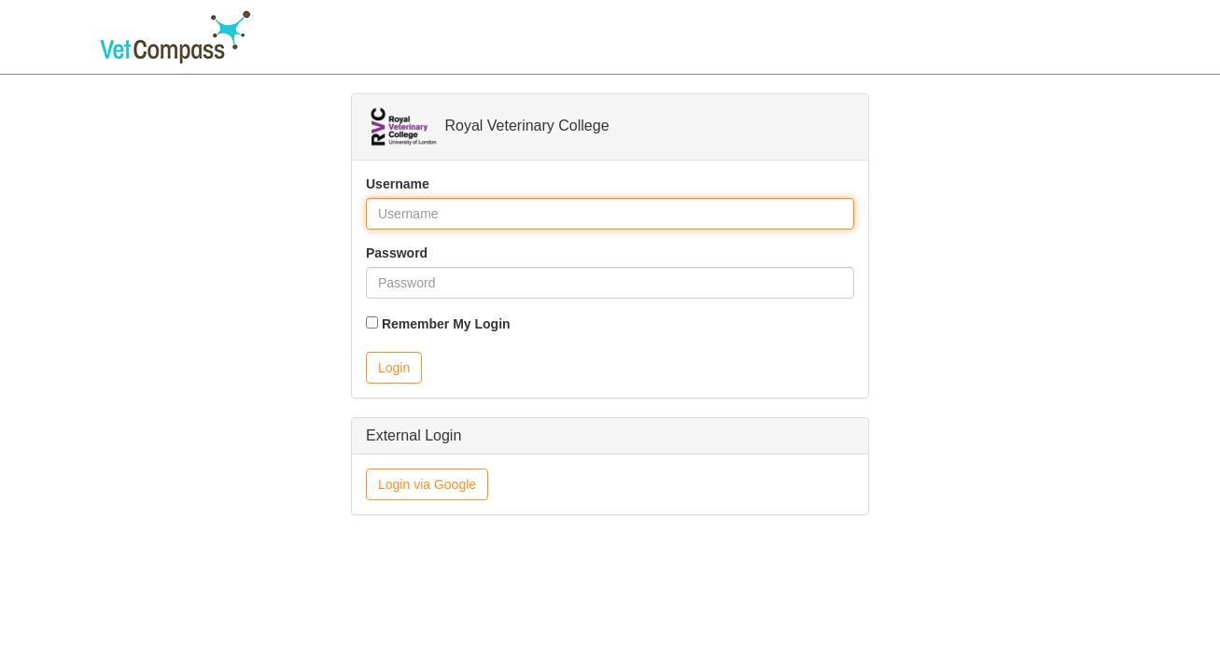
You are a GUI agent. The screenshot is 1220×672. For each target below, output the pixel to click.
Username (397, 183)
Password (397, 252)
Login (394, 367)
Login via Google (427, 484)
